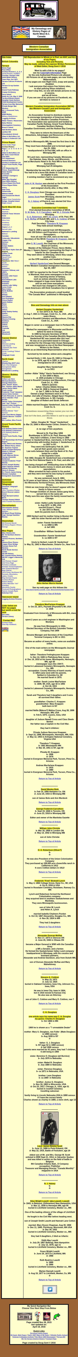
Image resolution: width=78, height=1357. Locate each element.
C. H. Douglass (32, 192)
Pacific (4, 293)
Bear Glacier (7, 570)
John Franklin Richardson (12, 501)
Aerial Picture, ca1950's (11, 73)
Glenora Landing (8, 344)
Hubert (4, 266)
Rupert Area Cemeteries (11, 199)
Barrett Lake (6, 229)
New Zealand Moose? (10, 568)
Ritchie (4, 308)
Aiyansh (5, 212)
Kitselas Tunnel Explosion (12, 567)
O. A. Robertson (34, 217)
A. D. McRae (30, 219)
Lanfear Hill (6, 132)
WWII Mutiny (7, 114)
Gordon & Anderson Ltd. (11, 138)
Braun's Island (7, 127)
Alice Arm (5, 220)
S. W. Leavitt (37, 243)
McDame (5, 349)
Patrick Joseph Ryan (10, 591)
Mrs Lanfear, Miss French (11, 420)
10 (7, 151)
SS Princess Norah (9, 523)
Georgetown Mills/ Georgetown (9, 368)
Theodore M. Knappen (57, 223)
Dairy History (7, 123)
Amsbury (5, 222)
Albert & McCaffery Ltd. (11, 136)
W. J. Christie (63, 212)
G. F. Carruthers (44, 212)
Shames (5, 315)
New (16, 261)
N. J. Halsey (33, 201)
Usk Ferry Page (8, 563)
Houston (5, 265)
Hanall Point (6, 257)
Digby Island (7, 203)
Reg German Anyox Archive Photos (9, 579)
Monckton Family (8, 587)
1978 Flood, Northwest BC (12, 572)
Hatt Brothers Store (9, 130)
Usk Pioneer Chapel (9, 561)
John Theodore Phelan (10, 490)
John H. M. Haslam (33, 183)
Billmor (5, 234)
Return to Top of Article (50, 549)
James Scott (34, 197)
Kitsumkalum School (10, 134)
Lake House (6, 346)
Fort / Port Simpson (9, 365)
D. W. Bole (30, 212)
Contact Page (7, 622)
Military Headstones (9, 116)
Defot (4, 342)
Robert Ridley (7, 582)
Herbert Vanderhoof (39, 263)
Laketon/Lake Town (9, 348)
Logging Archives (9, 118)
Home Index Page (8, 145)
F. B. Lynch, (52, 217)
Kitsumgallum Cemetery (11, 125)
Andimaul (5, 225)
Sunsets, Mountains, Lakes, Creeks (10, 575)
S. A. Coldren (61, 219)
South (4, 263)
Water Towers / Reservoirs (12, 121)
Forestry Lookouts (9, 565)
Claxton (5, 361)
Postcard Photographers (11, 589)
